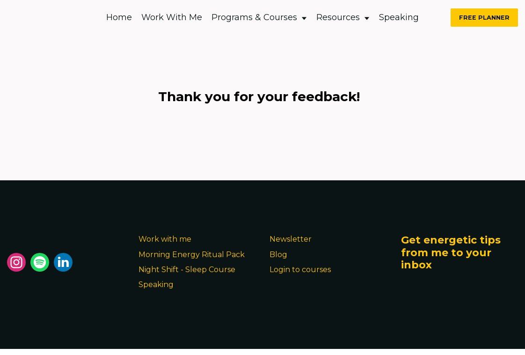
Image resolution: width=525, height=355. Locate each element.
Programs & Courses (259, 17)
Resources (343, 17)
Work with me (165, 239)
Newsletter (291, 239)
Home (119, 17)
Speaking (399, 17)
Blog (278, 254)
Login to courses (300, 269)
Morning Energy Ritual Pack (192, 254)
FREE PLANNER (484, 17)
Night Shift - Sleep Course (187, 269)
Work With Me (171, 17)
